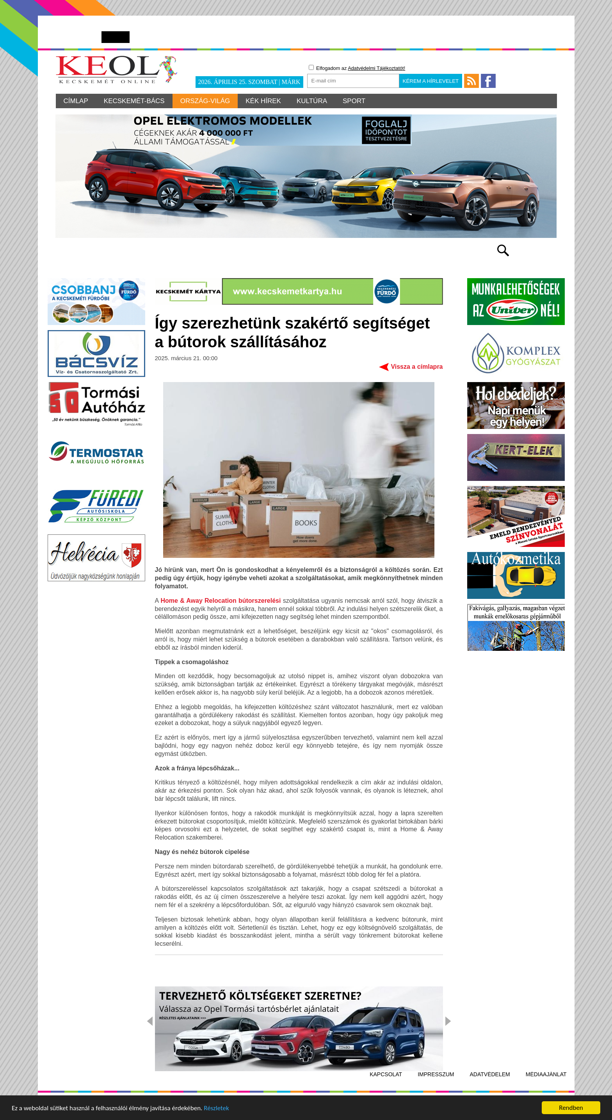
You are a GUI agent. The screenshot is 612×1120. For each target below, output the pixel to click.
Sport (354, 101)
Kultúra (312, 101)
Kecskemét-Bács (134, 101)
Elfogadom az (357, 68)
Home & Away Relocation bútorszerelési (220, 600)
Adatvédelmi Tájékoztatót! (376, 68)
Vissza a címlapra (417, 366)
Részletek (216, 1110)
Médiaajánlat (546, 1074)
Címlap (76, 101)
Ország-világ (205, 101)
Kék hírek (263, 101)
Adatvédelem (490, 1074)
